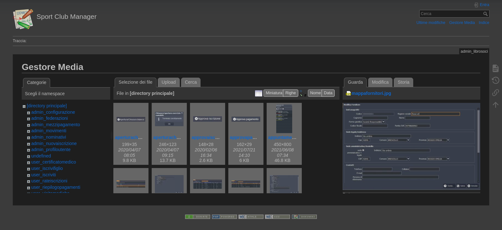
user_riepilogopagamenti (55, 187)
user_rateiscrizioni (49, 180)
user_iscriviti (43, 174)
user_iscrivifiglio (47, 168)
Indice (484, 22)
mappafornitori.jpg (371, 93)
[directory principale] (47, 105)
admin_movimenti (48, 130)
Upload (169, 82)
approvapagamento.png (255, 137)
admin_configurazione (53, 112)
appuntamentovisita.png (294, 137)
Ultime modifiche (430, 22)
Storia (404, 82)
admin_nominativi (48, 137)
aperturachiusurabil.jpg (140, 137)
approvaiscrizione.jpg (215, 137)
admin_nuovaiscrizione (54, 143)
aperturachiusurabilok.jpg (180, 137)
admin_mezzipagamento (55, 124)
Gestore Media (462, 22)
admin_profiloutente (51, 149)
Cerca (486, 14)
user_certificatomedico (53, 162)
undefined (41, 155)
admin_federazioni (49, 118)
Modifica (380, 82)
